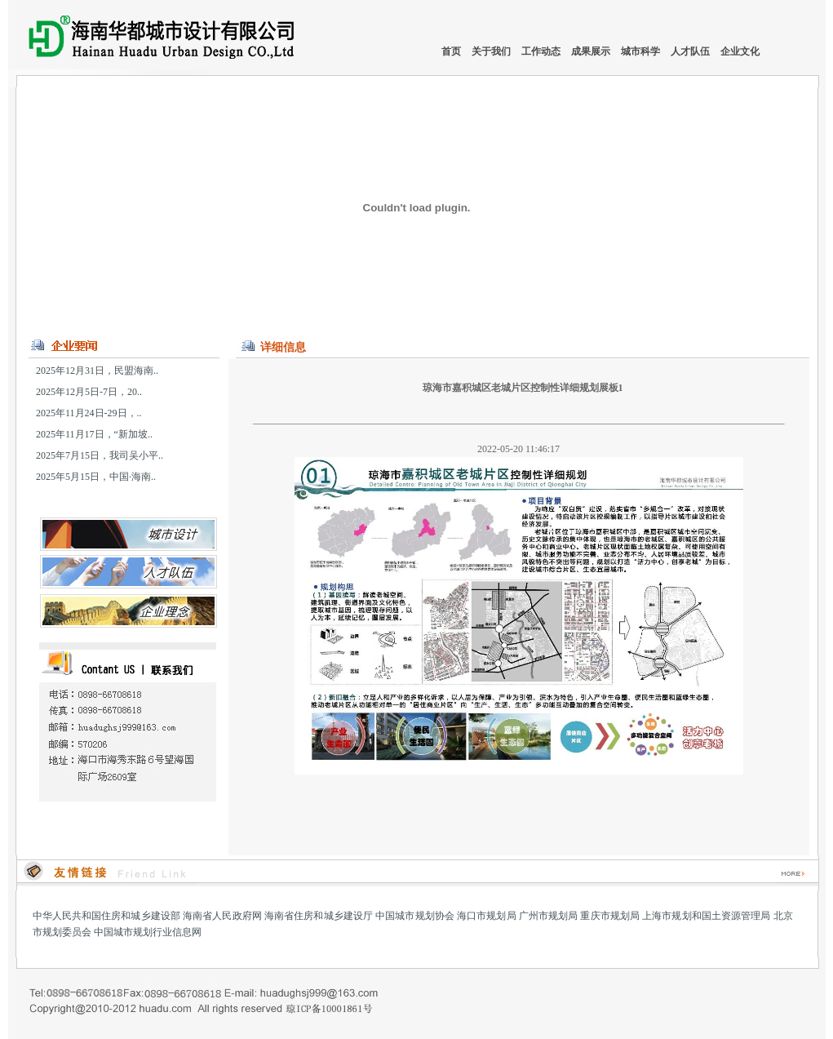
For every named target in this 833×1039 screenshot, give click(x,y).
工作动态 (542, 51)
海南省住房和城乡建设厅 (318, 915)
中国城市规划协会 (414, 915)
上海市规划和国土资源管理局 (706, 915)
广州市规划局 (548, 915)
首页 (451, 51)
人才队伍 (691, 51)
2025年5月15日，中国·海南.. (96, 476)
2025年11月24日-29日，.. (89, 413)
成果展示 (592, 51)
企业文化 (740, 51)
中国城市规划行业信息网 (148, 932)
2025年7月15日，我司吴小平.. (99, 455)
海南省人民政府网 (222, 915)
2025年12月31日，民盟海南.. (97, 370)
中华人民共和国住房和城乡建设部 (106, 915)
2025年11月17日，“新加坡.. (94, 434)
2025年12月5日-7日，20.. (89, 391)
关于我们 (492, 51)
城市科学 (641, 51)
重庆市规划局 (610, 915)
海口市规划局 (486, 915)
